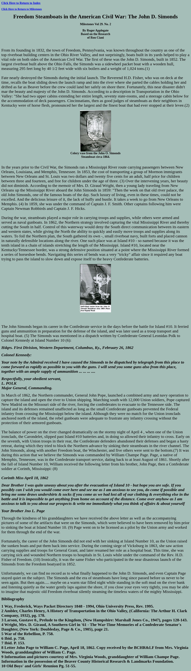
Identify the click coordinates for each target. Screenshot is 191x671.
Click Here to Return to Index (20, 3)
